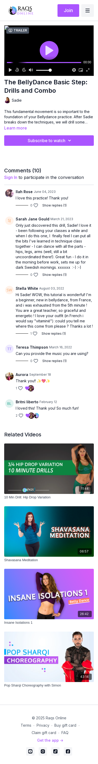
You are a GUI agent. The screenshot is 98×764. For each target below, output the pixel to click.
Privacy (43, 725)
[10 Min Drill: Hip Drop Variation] (49, 497)
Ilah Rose (24, 191)
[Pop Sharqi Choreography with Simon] (49, 685)
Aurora (22, 374)
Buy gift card (65, 725)
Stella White (27, 288)
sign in (10, 177)
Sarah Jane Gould (32, 219)
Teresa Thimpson (32, 347)
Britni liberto (27, 402)
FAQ (64, 732)
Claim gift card (44, 732)
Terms (26, 725)
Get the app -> (50, 740)
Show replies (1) (54, 205)
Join (68, 10)
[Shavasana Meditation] (49, 560)
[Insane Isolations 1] (49, 622)
